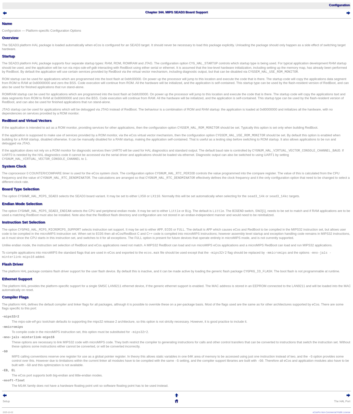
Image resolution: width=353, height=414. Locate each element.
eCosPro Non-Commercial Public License (331, 412)
